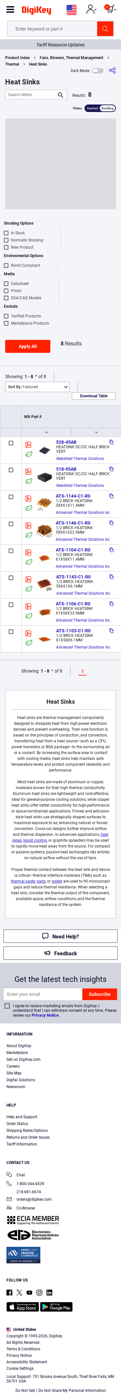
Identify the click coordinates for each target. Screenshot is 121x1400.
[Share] (112, 71)
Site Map (14, 1073)
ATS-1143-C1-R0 (73, 576)
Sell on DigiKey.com (23, 1059)
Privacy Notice (45, 1015)
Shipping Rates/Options (27, 1130)
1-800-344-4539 (25, 1184)
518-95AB (66, 469)
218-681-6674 (23, 1192)
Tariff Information (21, 1144)
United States (21, 1329)
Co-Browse (20, 1209)
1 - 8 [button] (29, 376)
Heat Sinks (38, 64)
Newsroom (15, 1086)
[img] (36, 11)
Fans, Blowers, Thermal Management (71, 58)
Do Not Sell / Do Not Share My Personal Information (60, 1390)
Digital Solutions (20, 1080)
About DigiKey (18, 1046)
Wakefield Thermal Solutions (80, 458)
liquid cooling (35, 840)
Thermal (12, 64)
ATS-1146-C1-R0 (73, 523)
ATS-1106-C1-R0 (73, 603)
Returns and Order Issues (28, 1137)
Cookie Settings (20, 1368)
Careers (13, 1066)
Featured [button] (23, 387)
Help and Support (21, 1117)
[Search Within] (30, 94)
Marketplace (17, 1052)
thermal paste (23, 881)
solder (57, 881)
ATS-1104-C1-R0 (73, 549)
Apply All (28, 346)
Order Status (17, 1123)
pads (41, 881)
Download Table (93, 396)
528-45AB (66, 442)
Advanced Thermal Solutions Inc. (83, 512)
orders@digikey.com (29, 1200)
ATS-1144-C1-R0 (73, 496)
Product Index (17, 58)
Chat (15, 1175)
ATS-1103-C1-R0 (73, 630)
